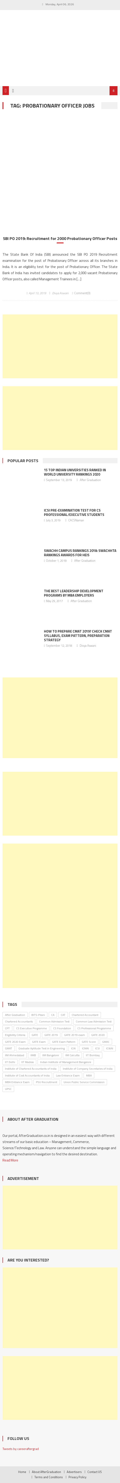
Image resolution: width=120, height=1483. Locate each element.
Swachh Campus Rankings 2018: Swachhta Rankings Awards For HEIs (80, 553)
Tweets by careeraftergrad (21, 1448)
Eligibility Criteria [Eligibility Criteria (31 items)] (15, 1035)
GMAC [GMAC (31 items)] (106, 1042)
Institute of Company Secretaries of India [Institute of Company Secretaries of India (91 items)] (87, 1068)
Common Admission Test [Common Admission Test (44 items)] (54, 1021)
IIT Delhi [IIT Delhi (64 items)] (10, 1062)
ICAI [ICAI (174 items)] (73, 1048)
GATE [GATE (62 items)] (35, 1035)
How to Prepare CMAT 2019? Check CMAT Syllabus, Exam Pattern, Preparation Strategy (78, 636)
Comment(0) (82, 293)
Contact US (94, 1472)
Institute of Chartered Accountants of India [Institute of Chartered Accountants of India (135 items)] (30, 1068)
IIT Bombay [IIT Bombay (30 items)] (93, 1055)
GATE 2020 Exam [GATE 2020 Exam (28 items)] (15, 1042)
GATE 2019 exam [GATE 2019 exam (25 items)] (74, 1035)
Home (22, 1472)
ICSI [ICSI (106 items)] (97, 1048)
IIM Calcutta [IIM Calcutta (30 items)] (72, 1055)
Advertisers (74, 1472)
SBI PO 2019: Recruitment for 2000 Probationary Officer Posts (60, 238)
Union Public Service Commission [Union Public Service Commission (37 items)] (84, 1082)
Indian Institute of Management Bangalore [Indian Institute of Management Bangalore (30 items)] (65, 1062)
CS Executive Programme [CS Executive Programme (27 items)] (31, 1028)
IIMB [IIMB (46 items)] (33, 1055)
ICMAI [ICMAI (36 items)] (85, 1048)
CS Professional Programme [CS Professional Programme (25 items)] (94, 1028)
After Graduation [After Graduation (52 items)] (15, 1015)
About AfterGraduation (46, 1472)
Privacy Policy (77, 1477)
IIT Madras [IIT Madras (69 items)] (27, 1062)
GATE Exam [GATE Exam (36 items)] (39, 1042)
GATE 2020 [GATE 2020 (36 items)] (98, 1035)
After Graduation (90, 480)
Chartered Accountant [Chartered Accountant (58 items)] (85, 1015)
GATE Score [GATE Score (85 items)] (89, 1042)
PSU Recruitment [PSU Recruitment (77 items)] (46, 1082)
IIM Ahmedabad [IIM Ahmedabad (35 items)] (14, 1055)
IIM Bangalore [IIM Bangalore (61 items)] (50, 1055)
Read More (10, 1160)
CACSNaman (76, 520)
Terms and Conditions (48, 1477)
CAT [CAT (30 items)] (63, 1015)
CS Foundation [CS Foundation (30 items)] (62, 1028)
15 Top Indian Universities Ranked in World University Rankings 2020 (75, 472)
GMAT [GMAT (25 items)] (8, 1048)
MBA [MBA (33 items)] (89, 1075)
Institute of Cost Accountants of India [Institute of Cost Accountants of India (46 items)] (27, 1075)
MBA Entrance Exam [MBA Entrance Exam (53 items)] (17, 1082)
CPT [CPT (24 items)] (7, 1028)
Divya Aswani (60, 293)
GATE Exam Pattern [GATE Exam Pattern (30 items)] (63, 1042)
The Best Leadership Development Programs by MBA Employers (73, 593)
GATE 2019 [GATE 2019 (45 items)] (51, 1035)
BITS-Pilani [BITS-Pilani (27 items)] (38, 1015)
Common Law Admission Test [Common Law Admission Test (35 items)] (94, 1021)
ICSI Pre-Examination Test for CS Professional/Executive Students (74, 512)
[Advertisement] (60, 346)
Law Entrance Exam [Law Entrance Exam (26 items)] (68, 1075)
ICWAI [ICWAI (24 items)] (109, 1048)
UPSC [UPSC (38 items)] (8, 1089)
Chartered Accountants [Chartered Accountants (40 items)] (19, 1021)
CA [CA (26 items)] (52, 1015)
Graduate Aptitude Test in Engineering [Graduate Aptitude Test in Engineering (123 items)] (41, 1048)
